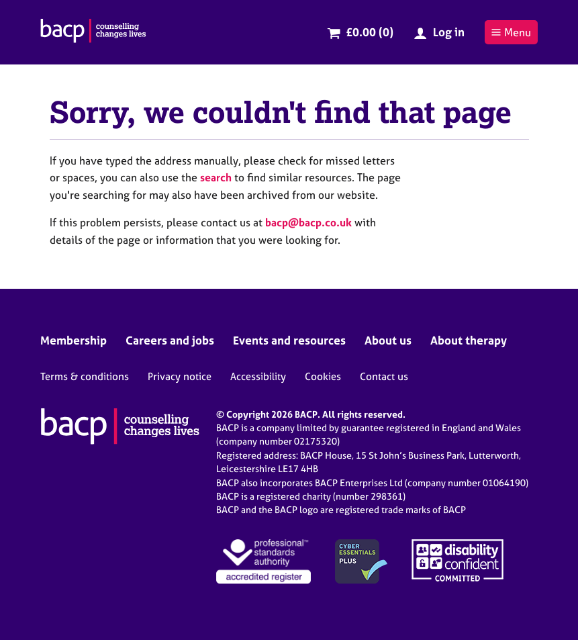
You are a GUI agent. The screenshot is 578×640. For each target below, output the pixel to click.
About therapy (468, 340)
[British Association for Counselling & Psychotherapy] (93, 32)
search (216, 177)
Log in (449, 32)
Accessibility (258, 376)
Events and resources (289, 340)
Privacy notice (179, 376)
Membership (73, 340)
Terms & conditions (84, 376)
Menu (511, 32)
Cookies (323, 376)
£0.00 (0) (369, 32)
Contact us (384, 376)
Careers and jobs (170, 340)
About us (388, 340)
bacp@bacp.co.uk (308, 222)
